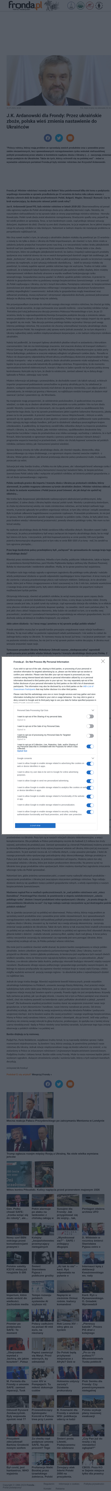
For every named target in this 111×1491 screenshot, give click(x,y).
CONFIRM (35, 826)
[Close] (104, 662)
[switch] (90, 716)
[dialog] (55, 745)
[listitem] (55, 710)
